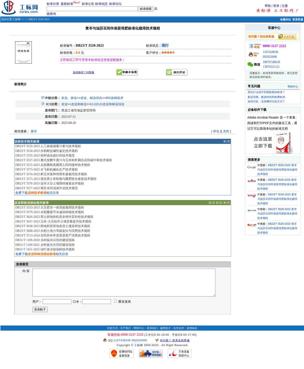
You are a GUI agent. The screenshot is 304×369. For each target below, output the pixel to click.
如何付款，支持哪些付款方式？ (266, 101)
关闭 (226, 131)
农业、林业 (69, 98)
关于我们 (125, 333)
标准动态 (101, 4)
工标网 (16, 19)
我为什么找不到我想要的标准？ (266, 92)
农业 (64, 104)
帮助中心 (293, 86)
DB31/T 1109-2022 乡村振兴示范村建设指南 (45, 244)
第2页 (219, 202)
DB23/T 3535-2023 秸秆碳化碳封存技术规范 (45, 155)
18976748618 (271, 62)
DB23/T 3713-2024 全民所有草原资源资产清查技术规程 (52, 235)
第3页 (226, 202)
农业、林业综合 (91, 98)
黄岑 (34, 131)
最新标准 (67, 4)
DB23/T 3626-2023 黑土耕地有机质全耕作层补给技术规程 (54, 216)
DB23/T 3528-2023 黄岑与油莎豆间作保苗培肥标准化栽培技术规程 (277, 170)
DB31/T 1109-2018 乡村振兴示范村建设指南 (45, 240)
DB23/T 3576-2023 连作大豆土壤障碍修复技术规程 (49, 183)
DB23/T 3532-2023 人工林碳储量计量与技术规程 (48, 146)
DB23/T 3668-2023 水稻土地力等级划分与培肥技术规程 (52, 230)
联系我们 (152, 333)
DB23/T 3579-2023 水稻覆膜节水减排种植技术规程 (49, 212)
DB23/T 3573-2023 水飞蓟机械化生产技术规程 (46, 169)
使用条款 (192, 333)
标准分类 (53, 4)
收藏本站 (285, 19)
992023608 (270, 56)
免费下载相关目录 (37, 192)
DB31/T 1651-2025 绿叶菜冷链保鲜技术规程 (45, 249)
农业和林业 (79, 104)
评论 (216, 131)
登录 (276, 6)
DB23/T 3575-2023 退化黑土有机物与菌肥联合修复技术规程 (55, 179)
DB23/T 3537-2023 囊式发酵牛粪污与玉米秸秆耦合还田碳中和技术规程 (63, 160)
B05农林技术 (114, 98)
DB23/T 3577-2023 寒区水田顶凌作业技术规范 (46, 188)
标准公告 (88, 4)
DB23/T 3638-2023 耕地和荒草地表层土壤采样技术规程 (52, 226)
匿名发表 (122, 307)
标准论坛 (115, 4)
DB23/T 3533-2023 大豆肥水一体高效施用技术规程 (49, 207)
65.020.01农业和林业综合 (107, 104)
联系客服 (297, 19)
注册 (285, 6)
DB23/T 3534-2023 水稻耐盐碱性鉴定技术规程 (46, 151)
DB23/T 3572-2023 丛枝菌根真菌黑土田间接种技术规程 (52, 165)
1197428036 (270, 52)
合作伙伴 (178, 333)
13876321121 (271, 66)
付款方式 (112, 333)
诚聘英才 (165, 333)
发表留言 (21, 264)
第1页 (226, 141)
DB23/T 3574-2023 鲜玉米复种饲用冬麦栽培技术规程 (51, 174)
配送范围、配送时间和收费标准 (266, 97)
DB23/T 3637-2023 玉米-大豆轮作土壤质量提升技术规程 (53, 221)
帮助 (268, 6)
